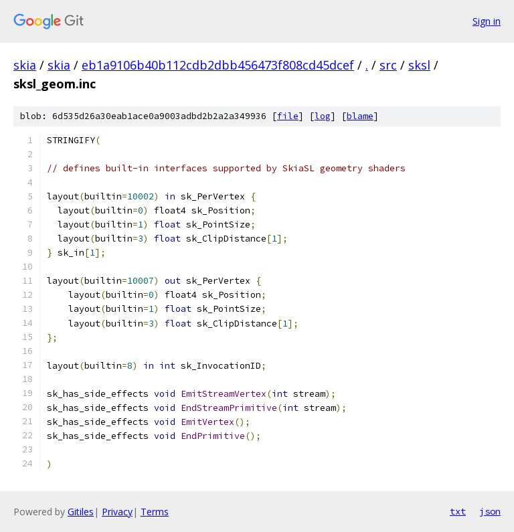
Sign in (487, 21)
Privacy (117, 511)
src (388, 65)
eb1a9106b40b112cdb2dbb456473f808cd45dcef (218, 65)
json (490, 511)
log (323, 116)
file (287, 116)
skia (24, 65)
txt (458, 511)
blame (360, 116)
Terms (155, 511)
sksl (419, 65)
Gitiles (81, 511)
